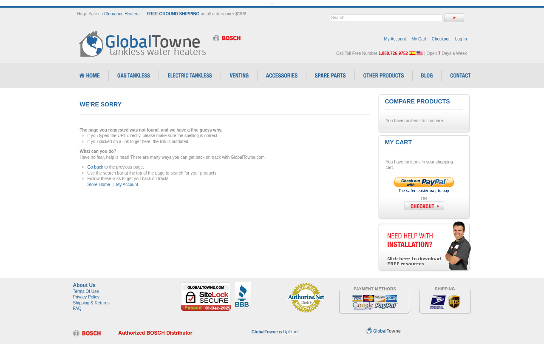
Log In (461, 39)
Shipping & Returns (91, 303)
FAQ (77, 308)
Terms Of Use (86, 291)
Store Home (99, 184)
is (275, 332)
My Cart (418, 39)
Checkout (441, 39)
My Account (395, 39)
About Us (84, 285)
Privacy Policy (86, 297)
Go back (95, 167)
